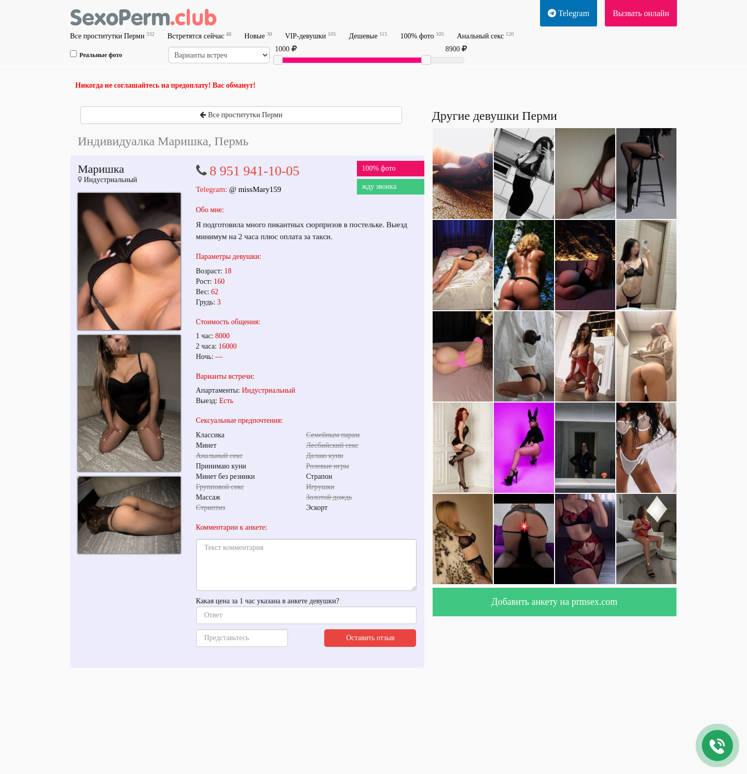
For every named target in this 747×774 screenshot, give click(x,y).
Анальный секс (485, 35)
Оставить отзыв (370, 638)
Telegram (568, 13)
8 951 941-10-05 (254, 170)
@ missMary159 (255, 189)
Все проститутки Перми (112, 35)
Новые (258, 35)
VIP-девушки (310, 35)
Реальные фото (96, 54)
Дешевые (368, 35)
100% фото (422, 35)
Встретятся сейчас (199, 35)
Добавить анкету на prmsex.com (554, 602)
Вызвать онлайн (641, 13)
